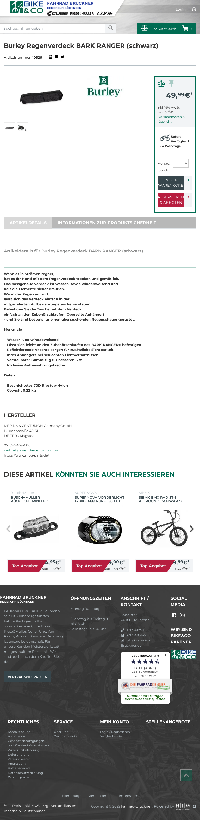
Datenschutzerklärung (25, 773)
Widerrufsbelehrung (23, 750)
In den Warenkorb (171, 183)
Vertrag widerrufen (27, 677)
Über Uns (61, 732)
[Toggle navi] (4, 4)
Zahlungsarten (19, 777)
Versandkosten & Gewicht (172, 119)
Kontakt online (19, 732)
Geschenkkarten (66, 736)
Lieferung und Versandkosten (19, 757)
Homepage (72, 795)
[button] (191, 529)
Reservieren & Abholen (171, 200)
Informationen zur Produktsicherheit (107, 222)
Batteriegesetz (19, 768)
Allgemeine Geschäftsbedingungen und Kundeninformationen (28, 740)
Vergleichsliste (111, 736)
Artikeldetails (28, 222)
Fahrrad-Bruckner (136, 806)
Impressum (17, 763)
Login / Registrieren (115, 732)
